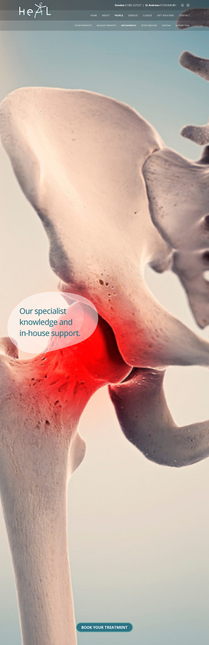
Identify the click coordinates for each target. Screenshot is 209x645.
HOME (93, 15)
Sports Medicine (149, 25)
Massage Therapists (106, 25)
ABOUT (106, 15)
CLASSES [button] (147, 15)
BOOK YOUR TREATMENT (104, 627)
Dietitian (166, 25)
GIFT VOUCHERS (165, 15)
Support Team (182, 25)
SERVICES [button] (133, 15)
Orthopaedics (128, 25)
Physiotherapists (83, 25)
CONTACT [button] (184, 15)
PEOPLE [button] (119, 15)
